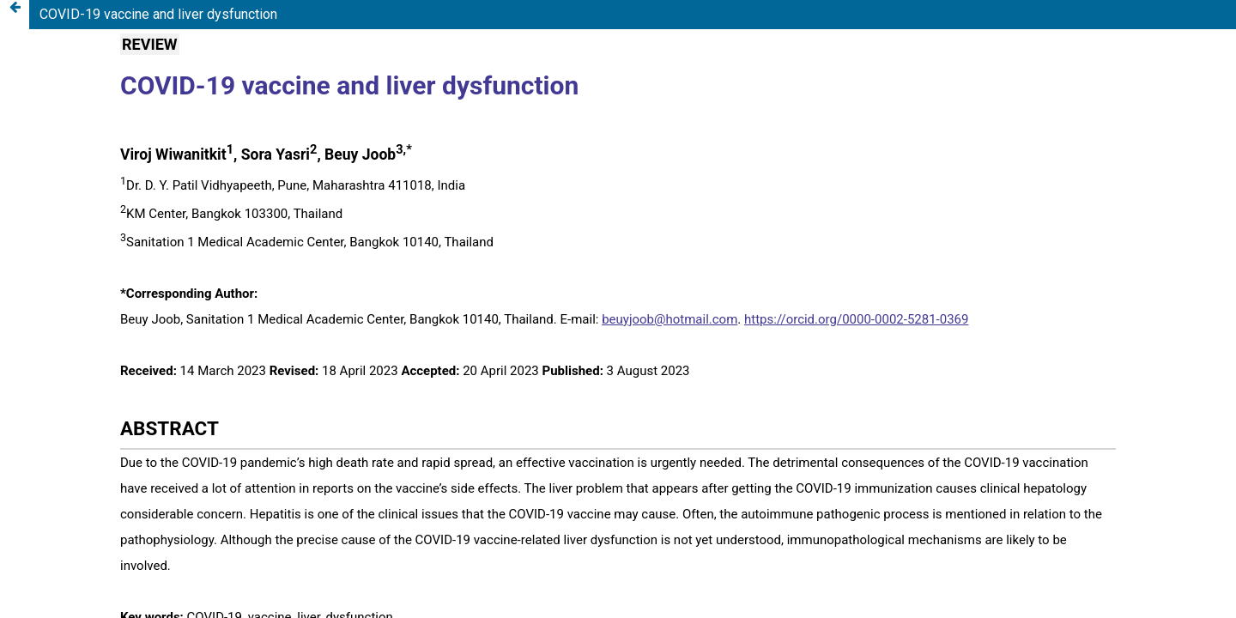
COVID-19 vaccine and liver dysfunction (158, 14)
